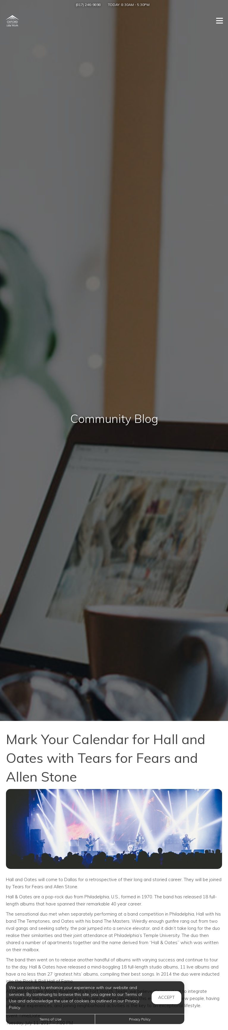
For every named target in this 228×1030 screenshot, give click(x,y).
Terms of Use (50, 1019)
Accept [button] (166, 997)
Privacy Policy (139, 1019)
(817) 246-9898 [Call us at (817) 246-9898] (88, 4)
